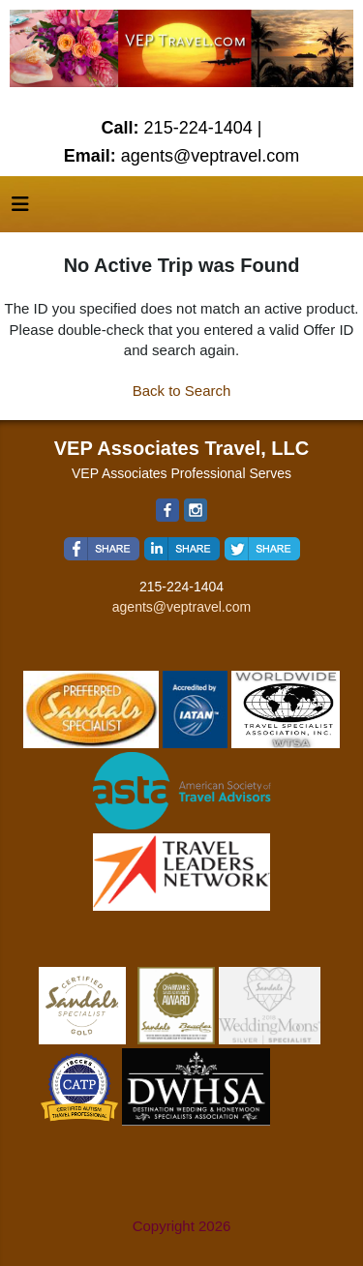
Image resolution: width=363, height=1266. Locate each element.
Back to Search (182, 390)
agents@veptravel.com (181, 607)
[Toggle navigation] (20, 209)
